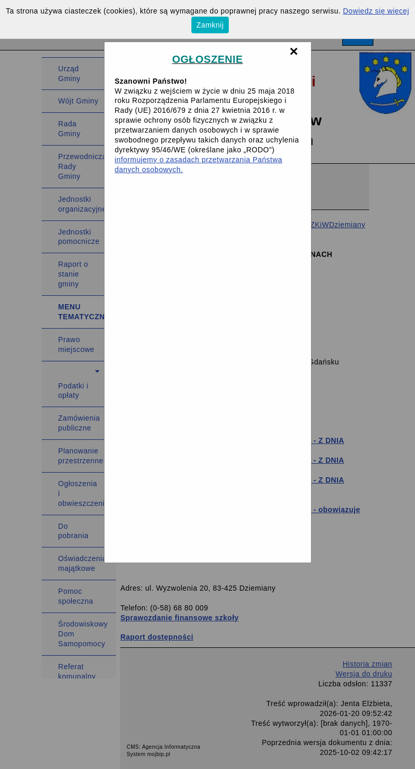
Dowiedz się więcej (376, 11)
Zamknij (210, 25)
